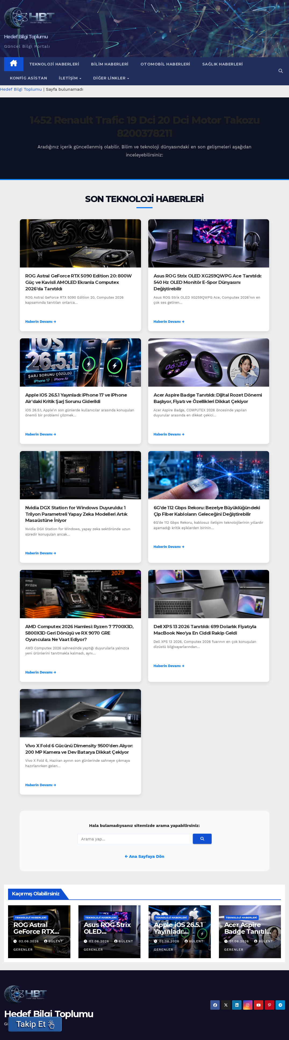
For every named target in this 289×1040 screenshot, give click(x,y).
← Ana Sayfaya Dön (144, 856)
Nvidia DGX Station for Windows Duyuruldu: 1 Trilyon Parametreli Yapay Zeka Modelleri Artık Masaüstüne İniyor (76, 514)
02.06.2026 (29, 941)
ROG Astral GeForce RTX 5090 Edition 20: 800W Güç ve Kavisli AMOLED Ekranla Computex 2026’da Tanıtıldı (78, 282)
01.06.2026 (239, 941)
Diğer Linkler (110, 78)
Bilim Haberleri (110, 64)
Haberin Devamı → (40, 322)
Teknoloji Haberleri (54, 64)
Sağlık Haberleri (222, 64)
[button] (281, 71)
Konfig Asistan (28, 78)
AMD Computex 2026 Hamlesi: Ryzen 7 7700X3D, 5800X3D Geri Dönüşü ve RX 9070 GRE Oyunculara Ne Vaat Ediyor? (79, 633)
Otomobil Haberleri (165, 64)
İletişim (69, 78)
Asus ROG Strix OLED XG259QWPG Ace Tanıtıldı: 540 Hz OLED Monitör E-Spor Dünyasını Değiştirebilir (208, 282)
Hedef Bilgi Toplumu (26, 37)
